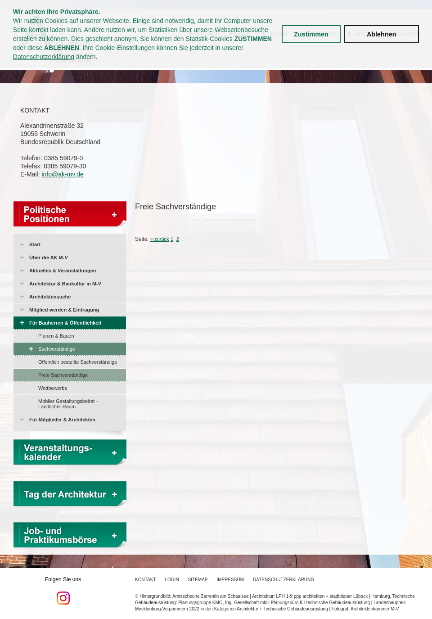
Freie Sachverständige (63, 375)
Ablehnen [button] (381, 34)
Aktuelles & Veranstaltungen (62, 270)
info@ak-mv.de (62, 174)
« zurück (159, 239)
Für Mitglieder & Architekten (62, 419)
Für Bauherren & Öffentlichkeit (65, 322)
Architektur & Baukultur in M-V (65, 283)
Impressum (230, 579)
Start (34, 244)
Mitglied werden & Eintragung (64, 309)
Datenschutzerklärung (43, 56)
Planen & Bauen (56, 336)
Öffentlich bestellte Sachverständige (77, 362)
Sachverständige (56, 349)
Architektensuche (50, 296)
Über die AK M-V (48, 257)
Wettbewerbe (53, 388)
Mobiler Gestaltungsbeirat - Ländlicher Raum (68, 403)
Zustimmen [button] (311, 34)
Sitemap (198, 579)
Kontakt (145, 579)
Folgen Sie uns (63, 591)
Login (172, 579)
